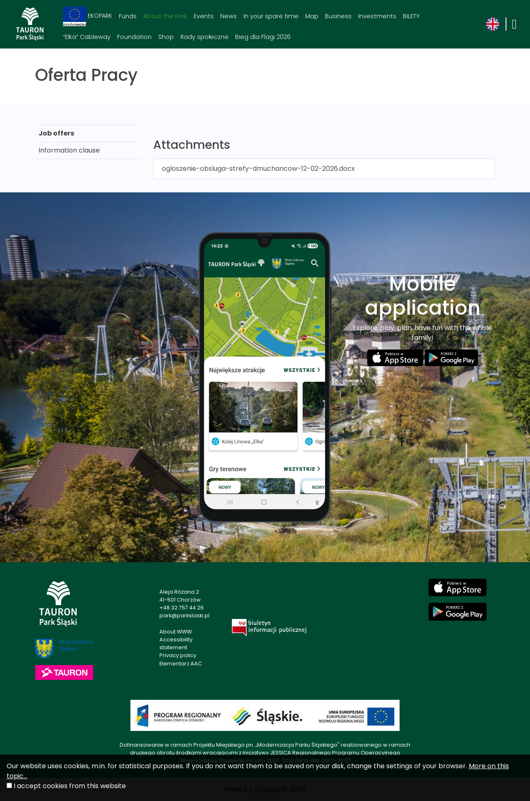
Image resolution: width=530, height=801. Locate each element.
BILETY (411, 16)
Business (338, 16)
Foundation (134, 37)
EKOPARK (87, 16)
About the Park (165, 16)
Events (204, 16)
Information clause (69, 150)
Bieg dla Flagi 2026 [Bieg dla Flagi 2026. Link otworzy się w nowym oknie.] (263, 37)
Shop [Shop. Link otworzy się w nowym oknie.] (166, 37)
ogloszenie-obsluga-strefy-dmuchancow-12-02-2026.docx (258, 168)
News (228, 16)
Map (311, 16)
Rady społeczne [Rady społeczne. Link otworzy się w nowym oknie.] (205, 37)
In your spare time (271, 16)
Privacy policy (177, 655)
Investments (377, 16)
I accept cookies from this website (70, 786)
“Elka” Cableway (87, 37)
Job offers (56, 133)
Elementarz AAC (180, 663)
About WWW (175, 631)
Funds (128, 16)
